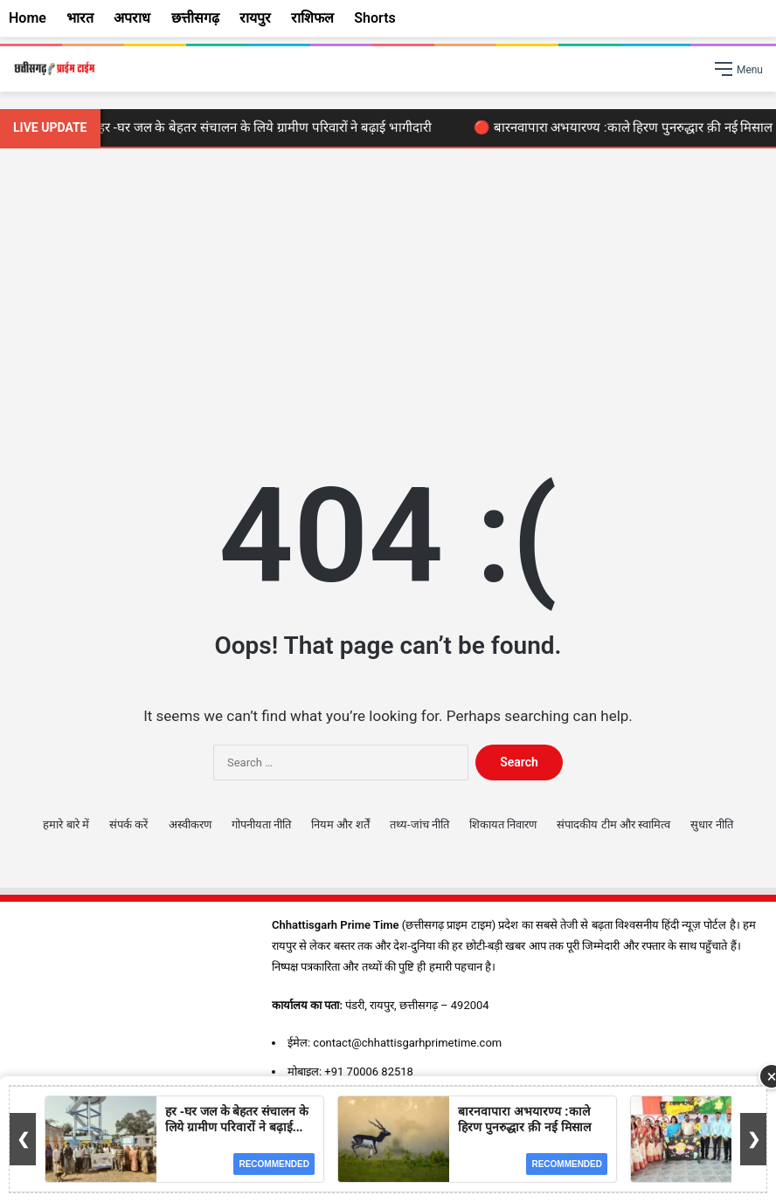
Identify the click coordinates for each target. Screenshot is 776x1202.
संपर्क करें (128, 824)
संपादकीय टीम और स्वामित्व (613, 824)
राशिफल (312, 18)
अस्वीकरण (190, 824)
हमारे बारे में (65, 824)
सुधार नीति (711, 824)
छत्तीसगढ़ (195, 18)
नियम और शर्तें (340, 824)
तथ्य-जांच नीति (419, 824)
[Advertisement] (388, 297)
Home (27, 18)
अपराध (132, 18)
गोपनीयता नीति (261, 824)
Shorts (375, 18)
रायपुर (255, 18)
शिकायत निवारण (503, 824)
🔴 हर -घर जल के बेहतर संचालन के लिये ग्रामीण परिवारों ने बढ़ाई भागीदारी (262, 127)
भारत (80, 18)
